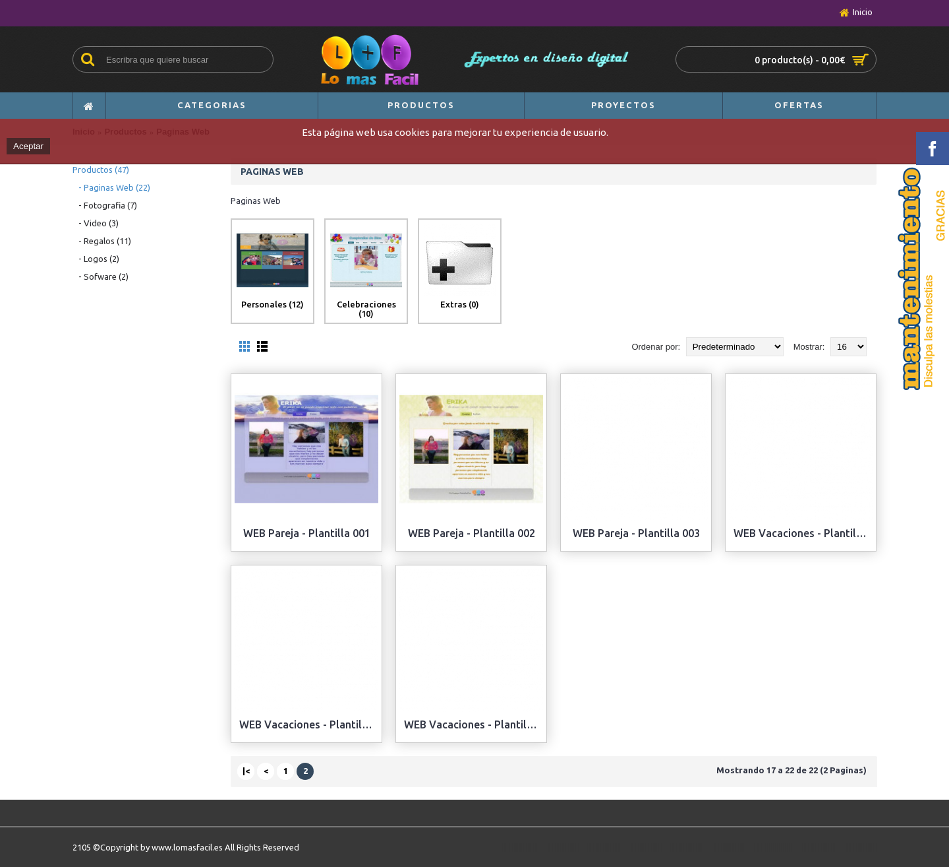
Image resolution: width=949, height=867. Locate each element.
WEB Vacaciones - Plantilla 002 (308, 724)
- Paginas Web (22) (111, 187)
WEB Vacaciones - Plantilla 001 (803, 533)
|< (246, 770)
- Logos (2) (95, 258)
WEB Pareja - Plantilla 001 (306, 533)
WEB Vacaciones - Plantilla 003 (473, 724)
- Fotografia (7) (104, 205)
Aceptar (28, 146)
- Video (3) (95, 223)
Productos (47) (100, 169)
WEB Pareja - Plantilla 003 (636, 533)
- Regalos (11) (101, 240)
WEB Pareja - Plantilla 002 (471, 533)
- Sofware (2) (100, 276)
